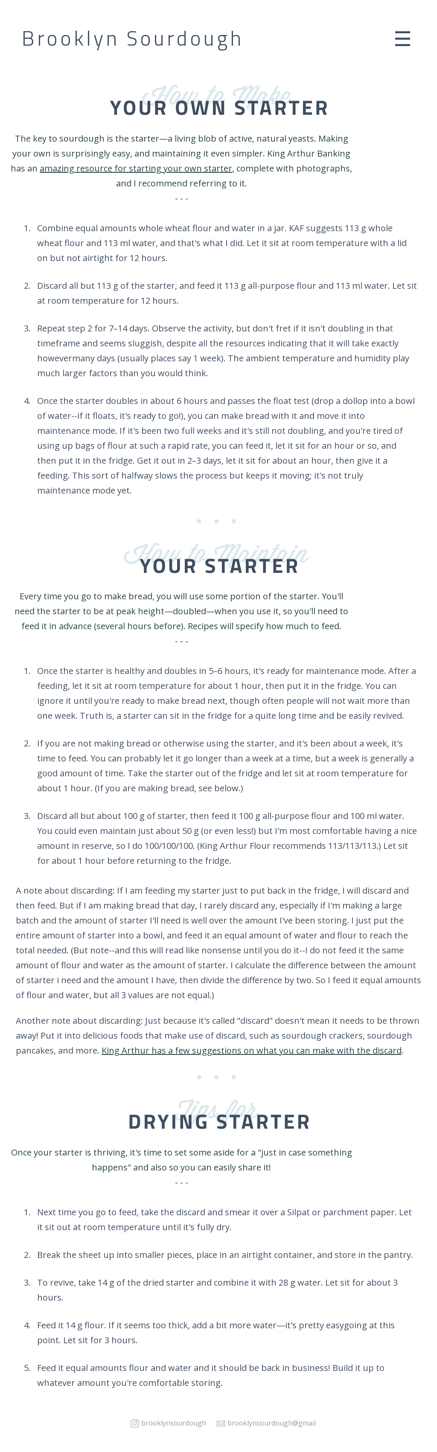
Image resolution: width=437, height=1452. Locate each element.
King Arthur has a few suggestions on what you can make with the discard (252, 1050)
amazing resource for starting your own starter (136, 168)
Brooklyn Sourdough (133, 38)
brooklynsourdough (173, 1423)
